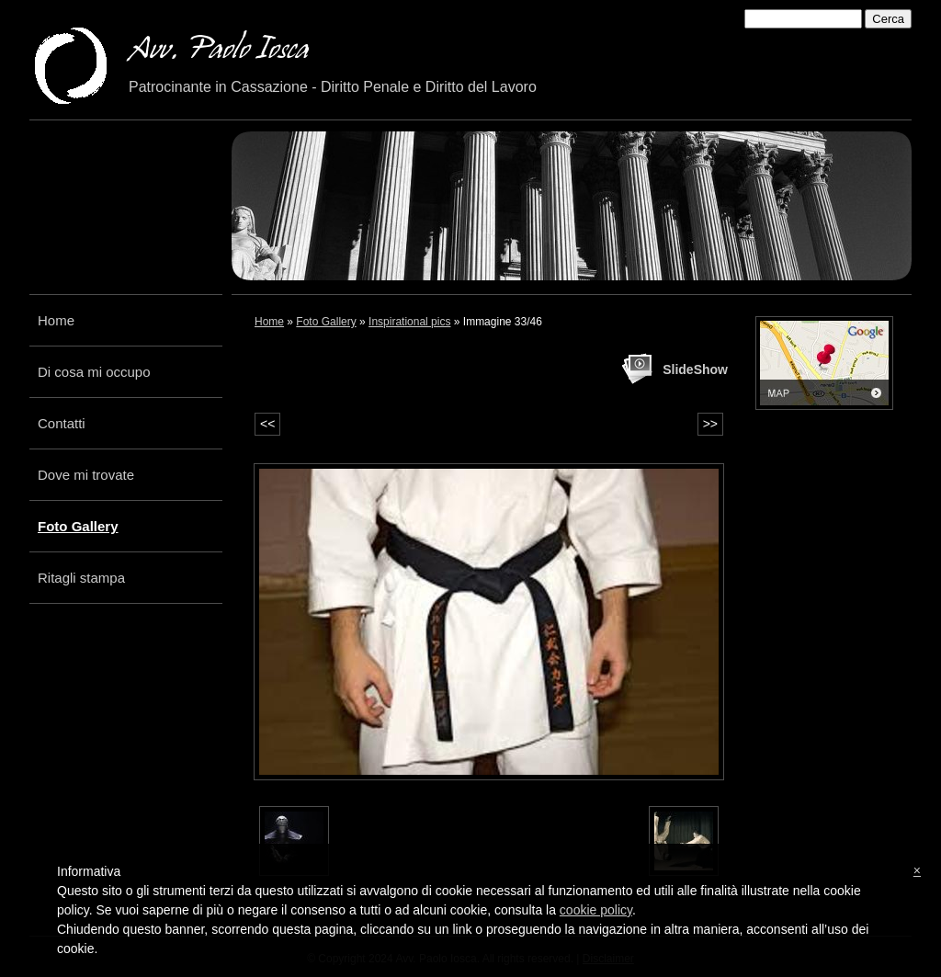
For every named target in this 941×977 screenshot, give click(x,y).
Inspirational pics (409, 321)
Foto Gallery (78, 526)
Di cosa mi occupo (94, 372)
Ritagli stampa (81, 577)
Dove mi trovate (86, 475)
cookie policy (596, 910)
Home (56, 320)
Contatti (61, 423)
